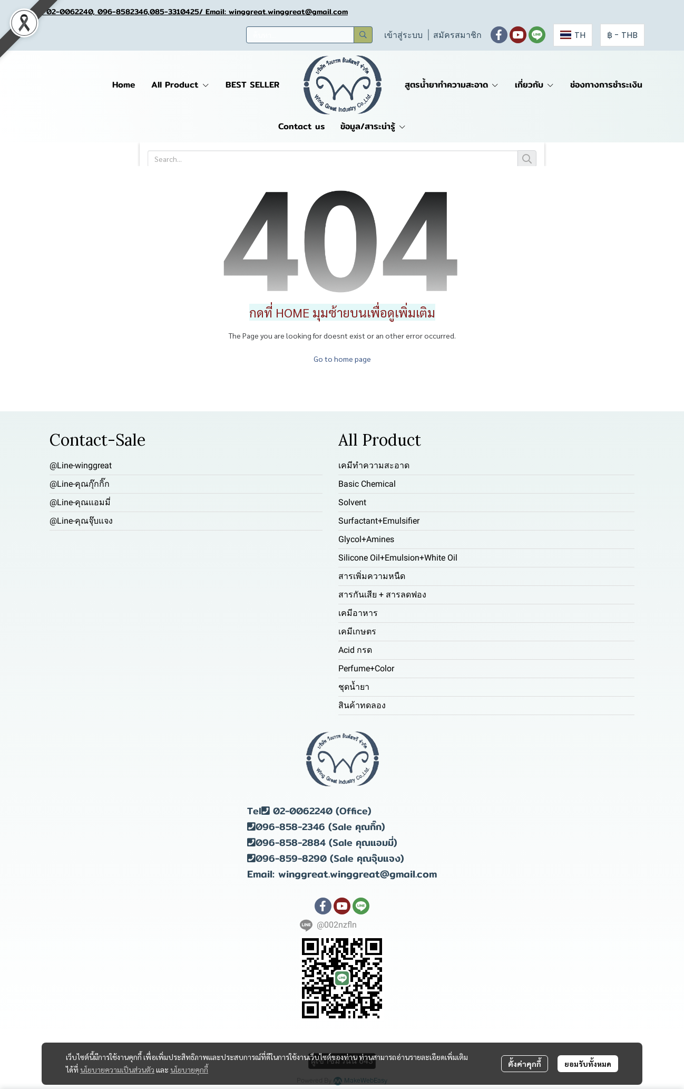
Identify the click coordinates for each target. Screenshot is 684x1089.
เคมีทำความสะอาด (373, 465)
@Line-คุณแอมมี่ (80, 502)
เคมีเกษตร (357, 632)
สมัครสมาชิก (457, 35)
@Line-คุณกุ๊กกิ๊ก (80, 484)
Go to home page (342, 358)
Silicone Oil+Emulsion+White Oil (397, 558)
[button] (309, 35)
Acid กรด (355, 650)
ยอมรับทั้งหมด (587, 1063)
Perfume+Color (366, 668)
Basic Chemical (367, 484)
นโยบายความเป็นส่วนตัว (117, 1069)
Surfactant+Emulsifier (378, 521)
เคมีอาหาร (358, 613)
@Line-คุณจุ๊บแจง (81, 521)
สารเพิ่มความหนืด (371, 576)
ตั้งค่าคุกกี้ (524, 1063)
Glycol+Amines (366, 539)
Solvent (352, 502)
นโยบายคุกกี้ (189, 1069)
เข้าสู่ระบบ (403, 35)
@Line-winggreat (81, 465)
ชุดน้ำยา (353, 687)
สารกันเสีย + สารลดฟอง (382, 595)
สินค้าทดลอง (362, 705)
